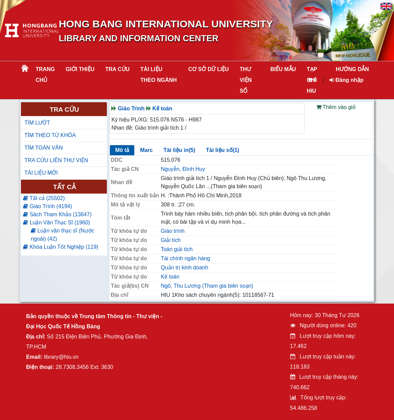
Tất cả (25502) (44, 198)
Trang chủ (45, 74)
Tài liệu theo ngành (158, 74)
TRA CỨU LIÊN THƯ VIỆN (56, 160)
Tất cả (64, 187)
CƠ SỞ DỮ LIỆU (208, 69)
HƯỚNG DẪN (352, 69)
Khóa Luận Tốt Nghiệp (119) (60, 247)
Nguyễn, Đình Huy (183, 169)
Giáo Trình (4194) (47, 206)
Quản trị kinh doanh (184, 267)
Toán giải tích (176, 249)
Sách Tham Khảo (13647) (57, 214)
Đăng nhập (346, 80)
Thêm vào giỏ (336, 107)
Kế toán (162, 108)
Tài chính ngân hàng (185, 258)
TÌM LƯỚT (37, 123)
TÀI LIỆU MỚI (40, 173)
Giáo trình (172, 231)
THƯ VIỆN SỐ (246, 80)
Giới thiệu (80, 69)
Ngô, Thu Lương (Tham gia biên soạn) (207, 286)
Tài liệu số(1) (222, 150)
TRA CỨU (117, 69)
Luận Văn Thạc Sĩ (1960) (56, 222)
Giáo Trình (131, 108)
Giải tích (171, 240)
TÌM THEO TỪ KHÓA (50, 135)
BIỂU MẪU (283, 69)
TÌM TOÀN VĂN (43, 148)
